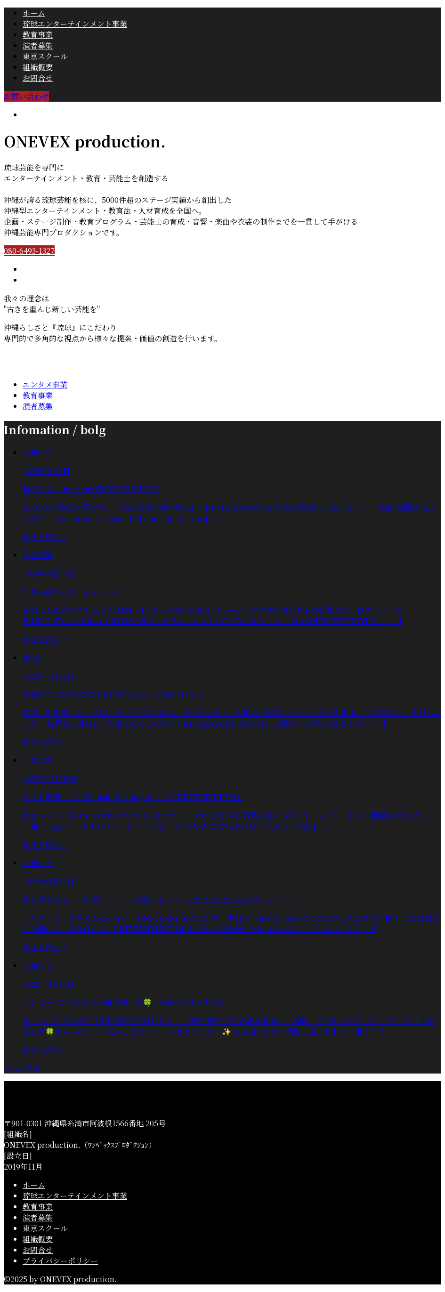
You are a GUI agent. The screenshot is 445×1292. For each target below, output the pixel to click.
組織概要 (38, 67)
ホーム (34, 13)
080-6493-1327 (29, 250)
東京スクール (45, 56)
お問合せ (38, 78)
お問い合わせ (26, 96)
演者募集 (38, 45)
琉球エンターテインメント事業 (75, 23)
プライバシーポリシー (60, 1260)
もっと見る (22, 1068)
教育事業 (38, 34)
